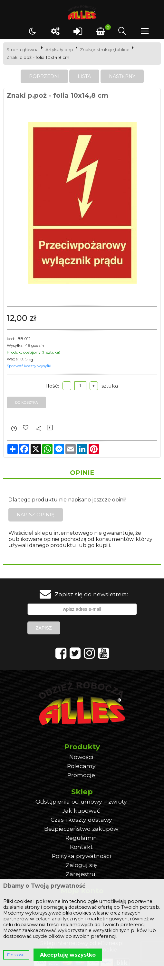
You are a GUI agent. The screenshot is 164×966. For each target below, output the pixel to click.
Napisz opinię (35, 515)
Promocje (81, 775)
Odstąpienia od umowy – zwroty (81, 801)
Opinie (82, 473)
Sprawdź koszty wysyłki (29, 365)
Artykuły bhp (59, 49)
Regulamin (81, 837)
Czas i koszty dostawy (81, 819)
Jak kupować (81, 810)
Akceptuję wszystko (68, 955)
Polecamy (81, 766)
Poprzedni (44, 76)
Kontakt (81, 846)
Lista (84, 76)
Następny (122, 76)
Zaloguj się (81, 865)
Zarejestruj (81, 874)
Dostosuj (16, 954)
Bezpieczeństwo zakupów (81, 828)
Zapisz (44, 628)
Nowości (81, 756)
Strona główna (22, 49)
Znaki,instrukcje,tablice (105, 49)
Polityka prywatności (81, 855)
